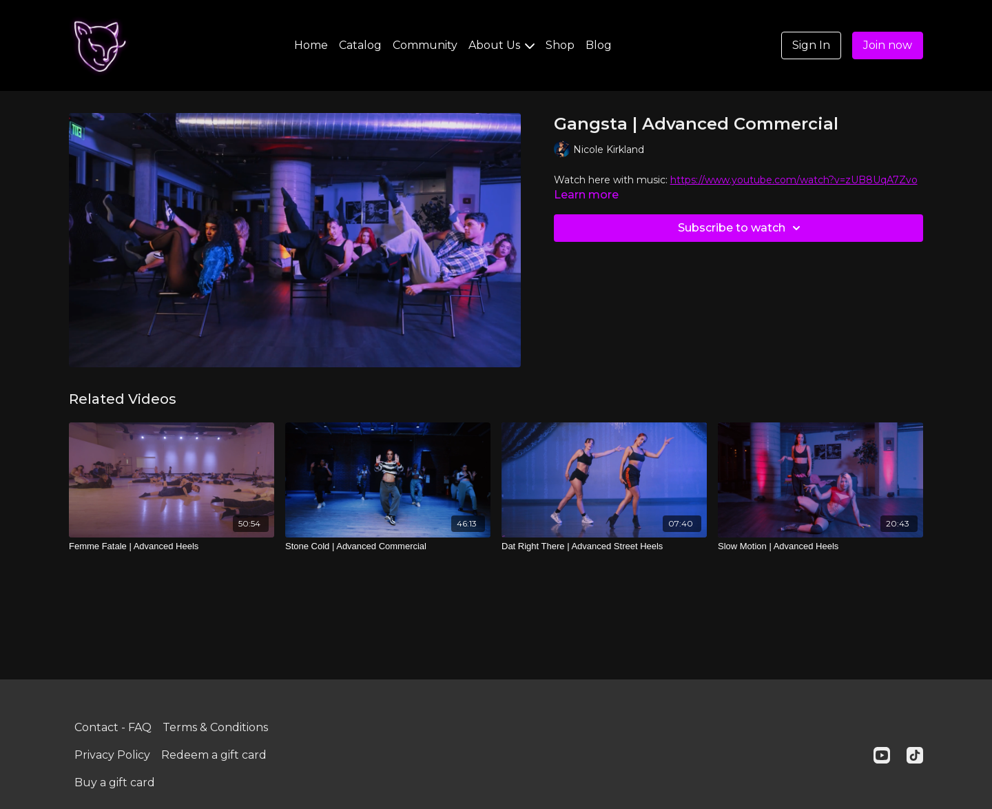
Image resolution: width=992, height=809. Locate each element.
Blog (599, 45)
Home (311, 45)
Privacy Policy (112, 754)
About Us (501, 45)
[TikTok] (915, 755)
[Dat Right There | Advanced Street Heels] (604, 546)
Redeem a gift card (214, 754)
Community (425, 45)
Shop (560, 45)
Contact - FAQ (113, 727)
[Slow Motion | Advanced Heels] (820, 546)
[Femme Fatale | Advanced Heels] (171, 546)
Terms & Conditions (215, 727)
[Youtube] (882, 755)
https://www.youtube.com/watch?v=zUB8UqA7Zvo (794, 180)
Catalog (360, 45)
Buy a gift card (114, 782)
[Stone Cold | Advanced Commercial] (387, 546)
